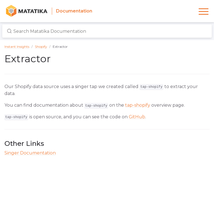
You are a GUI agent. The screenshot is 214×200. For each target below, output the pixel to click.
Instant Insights (16, 46)
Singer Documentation (30, 153)
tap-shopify (137, 105)
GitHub (137, 116)
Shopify (41, 46)
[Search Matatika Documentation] (107, 31)
